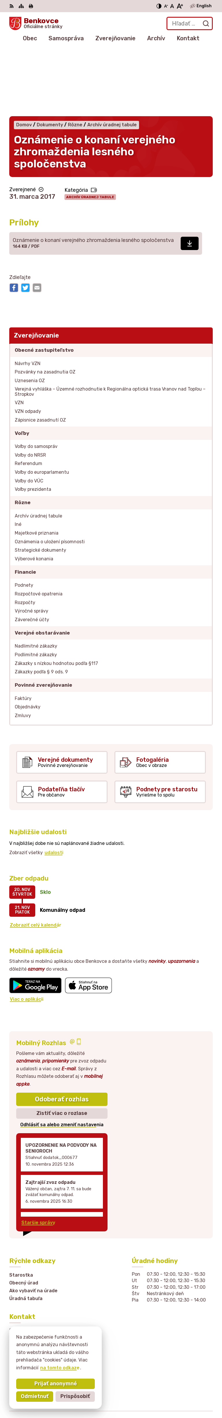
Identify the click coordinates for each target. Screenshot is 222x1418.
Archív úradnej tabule (90, 129)
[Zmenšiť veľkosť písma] (166, 6)
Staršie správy (38, 1155)
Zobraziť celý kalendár (35, 857)
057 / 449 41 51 (27, 1315)
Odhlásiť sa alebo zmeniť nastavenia (61, 1057)
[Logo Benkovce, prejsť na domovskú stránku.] (35, 23)
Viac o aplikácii (26, 932)
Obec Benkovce (194, 1394)
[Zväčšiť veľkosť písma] (179, 6)
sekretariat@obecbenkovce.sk (45, 1321)
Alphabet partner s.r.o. (186, 1387)
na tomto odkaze (59, 1367)
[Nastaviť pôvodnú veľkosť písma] (172, 6)
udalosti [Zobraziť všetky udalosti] (54, 785)
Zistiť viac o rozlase (61, 1045)
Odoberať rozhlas (62, 1032)
